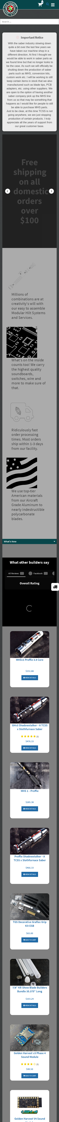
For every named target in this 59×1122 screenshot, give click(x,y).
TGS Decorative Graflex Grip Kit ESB (29, 746)
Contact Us (29, 1071)
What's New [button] (10, 427)
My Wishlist (29, 1066)
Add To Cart (29, 762)
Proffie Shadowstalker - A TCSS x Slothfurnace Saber (30, 680)
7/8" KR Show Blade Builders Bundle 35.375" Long (29, 811)
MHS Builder (29, 1090)
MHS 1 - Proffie (30, 613)
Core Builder (29, 1095)
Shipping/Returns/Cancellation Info (29, 1027)
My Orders (29, 1061)
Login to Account (29, 1056)
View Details (29, 500)
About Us (29, 1022)
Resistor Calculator (29, 1043)
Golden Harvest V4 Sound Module (29, 943)
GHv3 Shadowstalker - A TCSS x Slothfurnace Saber (30, 549)
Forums (29, 1085)
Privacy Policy (30, 1032)
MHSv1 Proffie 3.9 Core (29, 482)
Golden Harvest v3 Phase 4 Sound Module (30, 877)
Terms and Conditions (29, 1037)
